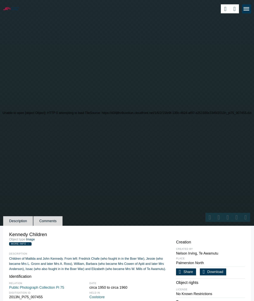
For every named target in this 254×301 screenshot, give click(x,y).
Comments (48, 221)
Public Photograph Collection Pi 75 (36, 287)
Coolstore (97, 297)
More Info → (20, 243)
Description (18, 221)
